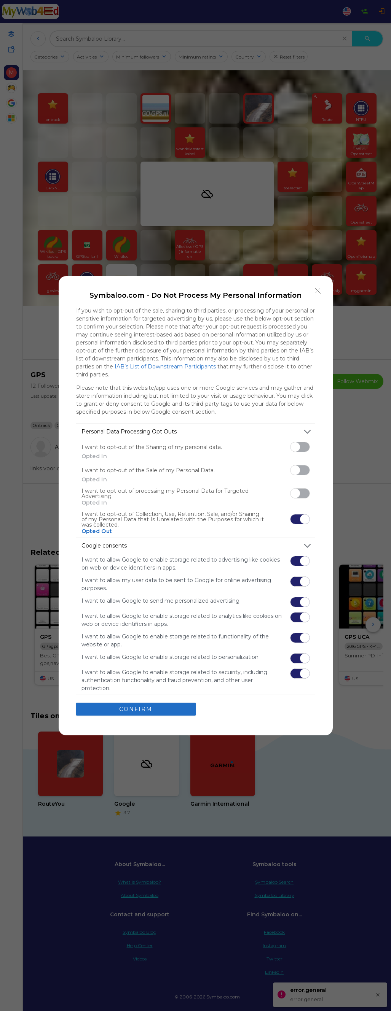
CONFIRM (135, 708)
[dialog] (196, 505)
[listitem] (195, 432)
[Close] (318, 291)
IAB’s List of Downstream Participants (165, 366)
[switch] (300, 447)
